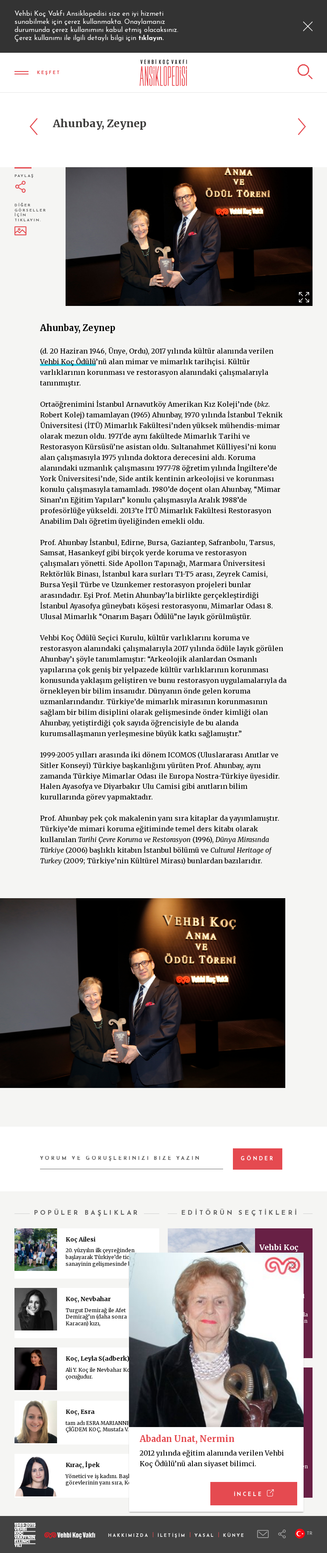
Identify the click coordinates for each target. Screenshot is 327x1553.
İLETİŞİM (172, 1535)
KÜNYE (234, 1535)
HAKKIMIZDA (128, 1535)
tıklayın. (151, 38)
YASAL (205, 1535)
